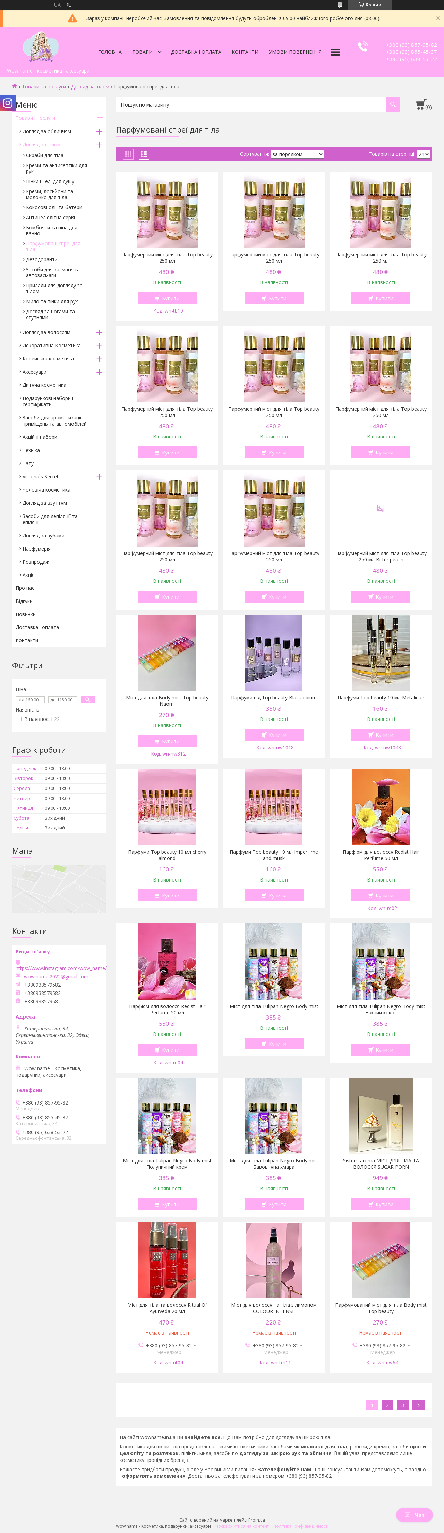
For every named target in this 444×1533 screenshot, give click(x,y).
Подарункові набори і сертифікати (48, 401)
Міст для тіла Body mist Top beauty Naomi (167, 701)
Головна (110, 52)
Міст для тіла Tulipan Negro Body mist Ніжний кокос (380, 1009)
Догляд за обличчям (47, 131)
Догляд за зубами (44, 535)
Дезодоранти (42, 259)
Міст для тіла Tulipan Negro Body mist (274, 1006)
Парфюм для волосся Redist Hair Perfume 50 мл (381, 855)
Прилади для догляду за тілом (54, 288)
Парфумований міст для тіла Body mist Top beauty (381, 1308)
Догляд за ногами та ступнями (50, 314)
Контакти (245, 52)
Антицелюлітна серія (50, 217)
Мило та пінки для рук (52, 301)
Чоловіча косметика (46, 489)
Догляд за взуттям (45, 503)
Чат (414, 1514)
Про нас (25, 588)
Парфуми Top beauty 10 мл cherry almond (167, 855)
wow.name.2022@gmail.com (56, 976)
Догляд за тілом (90, 87)
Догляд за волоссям (46, 332)
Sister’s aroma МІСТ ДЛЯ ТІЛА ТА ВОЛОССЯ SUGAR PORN (381, 1164)
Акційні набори (40, 437)
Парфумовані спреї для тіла (53, 246)
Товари (142, 52)
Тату (28, 463)
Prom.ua (256, 1520)
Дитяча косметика (44, 385)
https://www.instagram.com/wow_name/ (61, 968)
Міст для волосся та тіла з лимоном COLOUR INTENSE (274, 1308)
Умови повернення (295, 52)
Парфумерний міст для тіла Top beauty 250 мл (167, 258)
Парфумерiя (37, 548)
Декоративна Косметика (52, 345)
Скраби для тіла (44, 155)
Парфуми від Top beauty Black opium (274, 698)
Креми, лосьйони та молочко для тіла (49, 194)
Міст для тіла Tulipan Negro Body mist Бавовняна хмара (274, 1164)
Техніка (31, 450)
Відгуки (24, 601)
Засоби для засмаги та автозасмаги (53, 272)
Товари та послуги (44, 87)
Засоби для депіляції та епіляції (50, 519)
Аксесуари (34, 371)
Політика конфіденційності (300, 1526)
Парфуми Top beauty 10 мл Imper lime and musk (274, 855)
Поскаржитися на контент (242, 1526)
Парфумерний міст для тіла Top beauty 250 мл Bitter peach (381, 556)
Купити (171, 298)
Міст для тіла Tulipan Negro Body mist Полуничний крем (167, 1164)
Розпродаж (36, 562)
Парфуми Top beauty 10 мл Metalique (381, 698)
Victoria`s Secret (41, 476)
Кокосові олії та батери (54, 207)
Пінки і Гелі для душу (50, 181)
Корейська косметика (48, 358)
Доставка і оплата (196, 52)
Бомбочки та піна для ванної (51, 230)
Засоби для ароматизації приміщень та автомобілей (55, 420)
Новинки (26, 614)
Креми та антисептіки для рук (56, 168)
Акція (29, 575)
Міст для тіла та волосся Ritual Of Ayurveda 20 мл (167, 1308)
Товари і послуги (35, 117)
